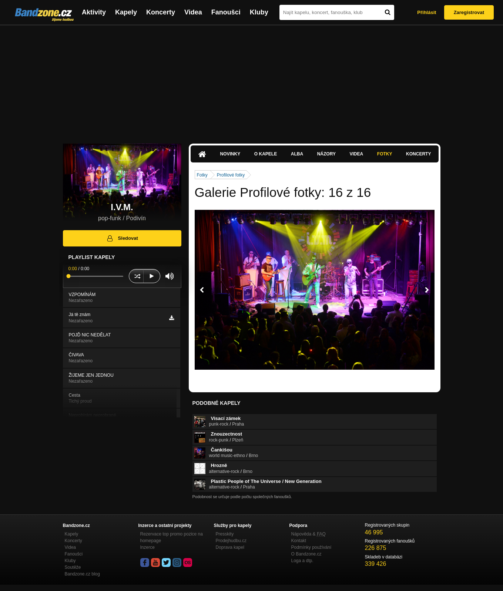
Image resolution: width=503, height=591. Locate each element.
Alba (297, 154)
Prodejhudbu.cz (231, 540)
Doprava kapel (230, 547)
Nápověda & (308, 534)
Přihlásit (426, 12)
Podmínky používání (311, 547)
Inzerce (147, 547)
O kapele (265, 154)
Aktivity (94, 12)
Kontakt (298, 540)
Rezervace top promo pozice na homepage (171, 537)
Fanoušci (226, 12)
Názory (326, 154)
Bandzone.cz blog (82, 574)
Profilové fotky (231, 175)
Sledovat (122, 238)
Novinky (230, 154)
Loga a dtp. (302, 560)
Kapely (126, 12)
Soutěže (73, 567)
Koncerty (160, 12)
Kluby (259, 12)
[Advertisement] (252, 80)
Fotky (384, 154)
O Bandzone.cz (306, 554)
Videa (193, 12)
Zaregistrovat (469, 12)
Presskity (225, 534)
